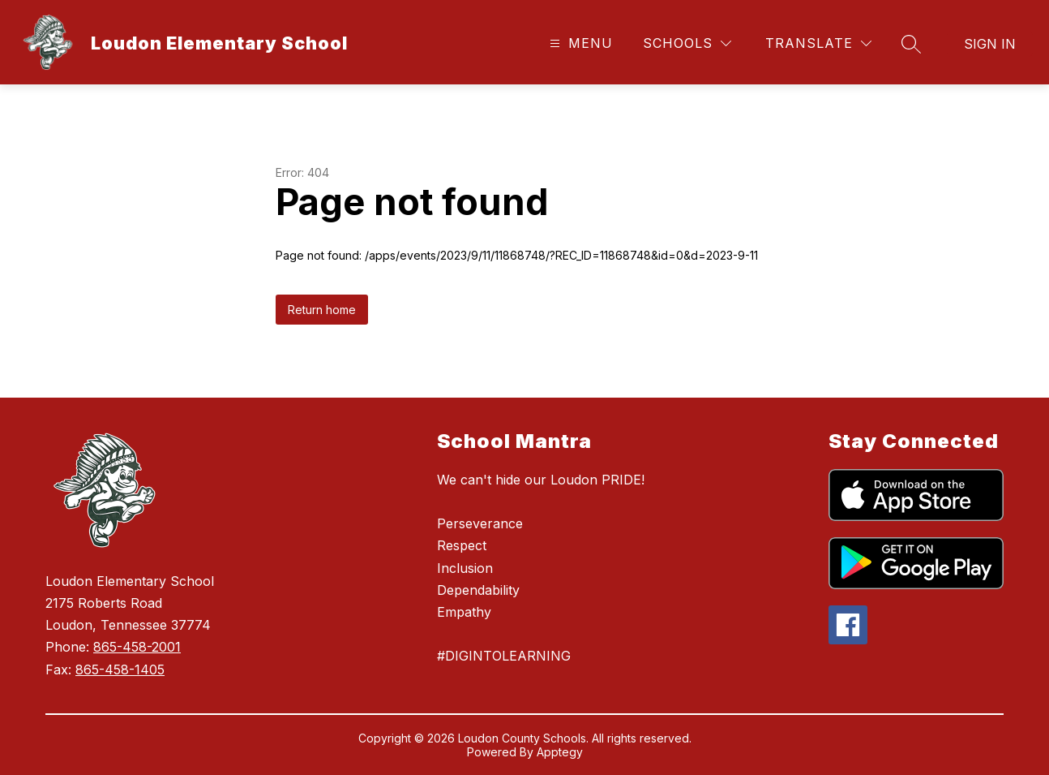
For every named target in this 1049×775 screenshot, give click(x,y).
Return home (322, 309)
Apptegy (560, 752)
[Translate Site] (818, 43)
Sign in (990, 44)
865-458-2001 (137, 647)
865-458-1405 (120, 669)
